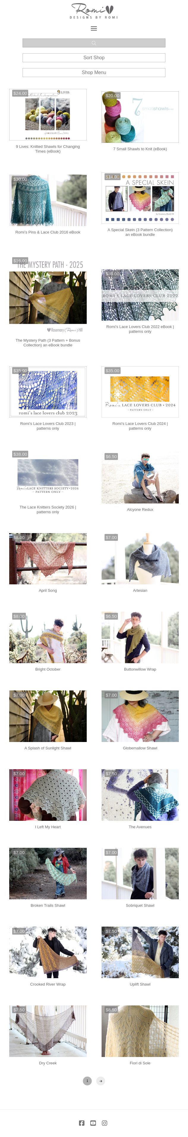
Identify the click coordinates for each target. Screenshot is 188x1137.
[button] (94, 28)
